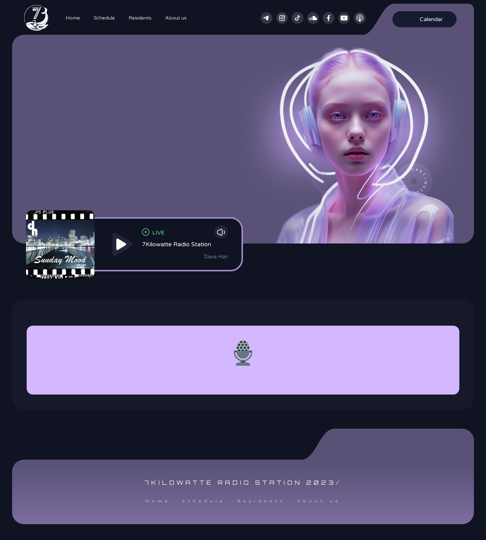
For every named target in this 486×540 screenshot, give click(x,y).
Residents (140, 18)
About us (176, 18)
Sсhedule (104, 18)
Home (73, 18)
